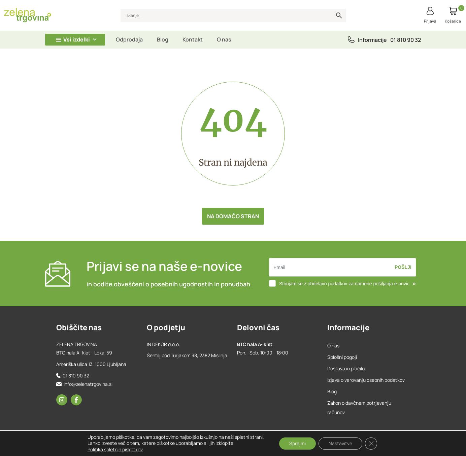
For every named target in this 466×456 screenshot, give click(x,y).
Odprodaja (129, 39)
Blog (162, 39)
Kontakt (192, 39)
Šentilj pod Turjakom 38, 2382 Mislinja (187, 355)
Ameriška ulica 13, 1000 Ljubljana (91, 364)
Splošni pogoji (342, 357)
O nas (224, 39)
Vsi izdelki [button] (80, 40)
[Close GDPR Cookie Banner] (371, 443)
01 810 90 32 (405, 40)
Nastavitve (340, 443)
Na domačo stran (233, 216)
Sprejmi (297, 443)
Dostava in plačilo (346, 368)
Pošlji (403, 267)
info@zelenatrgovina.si (88, 384)
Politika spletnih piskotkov (115, 449)
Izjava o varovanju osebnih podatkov (366, 380)
